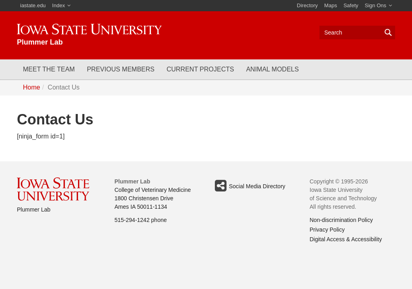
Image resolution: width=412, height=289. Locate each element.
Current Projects (200, 69)
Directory (307, 5)
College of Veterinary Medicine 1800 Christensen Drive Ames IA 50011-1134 (153, 198)
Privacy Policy (327, 229)
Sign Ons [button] (375, 5)
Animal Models (272, 69)
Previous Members (120, 69)
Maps (330, 5)
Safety (351, 5)
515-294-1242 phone (141, 220)
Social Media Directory (248, 185)
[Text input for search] (357, 32)
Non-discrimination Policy (341, 220)
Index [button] (58, 5)
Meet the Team (49, 69)
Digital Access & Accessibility (346, 239)
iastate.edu (33, 5)
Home (31, 87)
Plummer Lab (33, 209)
